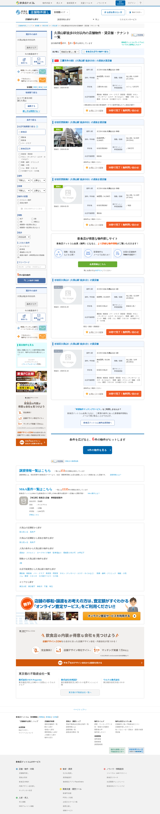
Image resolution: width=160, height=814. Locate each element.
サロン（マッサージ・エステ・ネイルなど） (77, 573)
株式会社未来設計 (69, 680)
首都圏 (37, 25)
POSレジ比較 (68, 797)
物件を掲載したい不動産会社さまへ (117, 750)
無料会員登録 (120, 3)
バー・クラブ (25, 143)
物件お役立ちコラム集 (123, 721)
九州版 (55, 717)
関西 (35, 87)
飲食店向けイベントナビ (116, 786)
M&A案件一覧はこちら (35, 489)
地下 (20, 219)
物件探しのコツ (100, 732)
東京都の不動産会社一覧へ (80, 692)
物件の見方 (49, 737)
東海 (40, 87)
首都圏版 (34, 717)
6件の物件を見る (99, 450)
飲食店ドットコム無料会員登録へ (97, 423)
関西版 (41, 717)
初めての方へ (23, 730)
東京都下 (31, 586)
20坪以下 (80, 553)
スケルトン (30, 553)
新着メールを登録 (39, 61)
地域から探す (49, 730)
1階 (33, 219)
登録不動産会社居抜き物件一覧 (77, 724)
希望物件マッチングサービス (88, 409)
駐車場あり (57, 553)
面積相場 (97, 742)
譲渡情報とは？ (115, 475)
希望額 (31, 511)
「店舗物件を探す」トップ (28, 721)
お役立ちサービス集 (70, 802)
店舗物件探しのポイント (124, 727)
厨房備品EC (67, 777)
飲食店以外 (25, 149)
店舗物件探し (24, 773)
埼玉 (51, 586)
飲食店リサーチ (112, 777)
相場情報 (97, 736)
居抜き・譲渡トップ (73, 721)
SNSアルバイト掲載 (26, 806)
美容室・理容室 (52, 573)
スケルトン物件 (24, 200)
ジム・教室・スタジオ (28, 576)
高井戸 (32, 532)
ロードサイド (23, 246)
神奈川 (39, 586)
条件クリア (31, 48)
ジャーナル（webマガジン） (117, 773)
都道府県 (32, 501)
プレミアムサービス (30, 364)
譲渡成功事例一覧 (72, 732)
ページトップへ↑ (80, 710)
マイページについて (26, 733)
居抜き (22, 553)
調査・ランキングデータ (103, 724)
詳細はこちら (34, 515)
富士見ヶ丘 (23, 532)
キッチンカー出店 (25, 790)
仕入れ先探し (68, 773)
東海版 (48, 717)
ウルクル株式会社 (111, 680)
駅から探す (49, 727)
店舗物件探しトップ (25, 25)
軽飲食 (22, 140)
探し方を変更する (31, 111)
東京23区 (45, 25)
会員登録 (22, 727)
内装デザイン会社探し (27, 786)
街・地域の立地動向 (101, 727)
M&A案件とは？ (94, 493)
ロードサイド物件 (44, 553)
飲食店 (23, 132)
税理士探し (67, 806)
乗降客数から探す (51, 732)
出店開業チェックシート (116, 782)
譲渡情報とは (71, 727)
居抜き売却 (23, 777)
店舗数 (31, 508)
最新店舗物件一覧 (51, 724)
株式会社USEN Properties (30, 680)
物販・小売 (122, 573)
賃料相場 (97, 739)
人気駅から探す (50, 735)
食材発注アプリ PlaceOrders (73, 782)
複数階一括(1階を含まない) (28, 227)
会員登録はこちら (98, 264)
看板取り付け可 (24, 252)
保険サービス (68, 810)
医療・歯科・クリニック (106, 573)
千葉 (46, 586)
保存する (24, 61)
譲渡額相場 (98, 744)
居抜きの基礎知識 (71, 461)
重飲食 (22, 137)
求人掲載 (22, 802)
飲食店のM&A (24, 782)
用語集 (117, 732)
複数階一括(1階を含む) (26, 225)
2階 (19, 222)
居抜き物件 (22, 203)
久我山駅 (55, 25)
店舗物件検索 (49, 721)
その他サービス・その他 (48, 576)
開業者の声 (98, 730)
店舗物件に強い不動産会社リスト (127, 724)
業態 (31, 505)
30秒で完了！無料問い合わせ (124, 110)
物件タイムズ (99, 721)
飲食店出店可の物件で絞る (96, 52)
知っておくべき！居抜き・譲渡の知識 (129, 730)
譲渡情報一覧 (71, 730)
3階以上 (35, 222)
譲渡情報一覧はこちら (35, 470)
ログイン (98, 270)
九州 (45, 87)
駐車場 (21, 249)
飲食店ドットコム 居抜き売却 (136, 750)
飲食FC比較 (67, 793)
